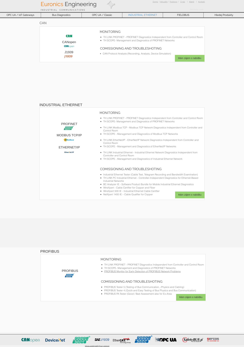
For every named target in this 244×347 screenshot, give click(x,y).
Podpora (173, 2)
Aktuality (164, 2)
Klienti (191, 2)
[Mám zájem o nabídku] (189, 58)
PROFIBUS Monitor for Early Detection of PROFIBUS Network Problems (142, 271)
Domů (155, 2)
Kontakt (201, 2)
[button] (20, 15)
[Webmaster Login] (196, 9)
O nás (182, 2)
